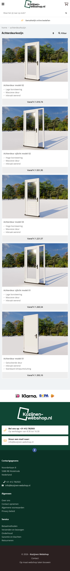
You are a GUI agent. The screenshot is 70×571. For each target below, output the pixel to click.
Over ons (6, 500)
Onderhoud (7, 533)
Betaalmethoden (9, 526)
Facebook (34, 450)
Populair (53, 33)
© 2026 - (35, 554)
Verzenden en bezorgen (13, 529)
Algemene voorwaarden (13, 507)
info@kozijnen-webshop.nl (17, 485)
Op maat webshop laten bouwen (35, 562)
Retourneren (8, 540)
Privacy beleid (8, 511)
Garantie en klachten (11, 536)
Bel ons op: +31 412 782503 (32, 430)
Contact (35, 558)
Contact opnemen (10, 504)
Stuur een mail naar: (32, 440)
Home (35, 4)
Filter (64, 33)
